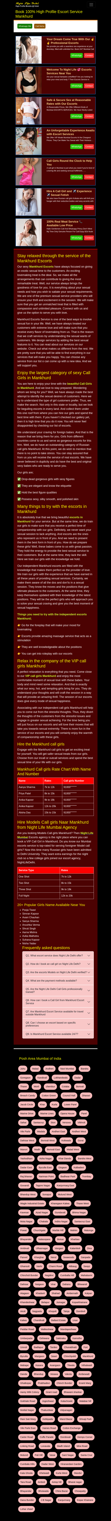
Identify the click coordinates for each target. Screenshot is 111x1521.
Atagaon (52, 1254)
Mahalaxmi (44, 1246)
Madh (46, 1133)
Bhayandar (43, 1415)
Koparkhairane (27, 1270)
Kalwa (37, 1278)
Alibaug (23, 1238)
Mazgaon (77, 1302)
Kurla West (25, 1407)
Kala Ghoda (68, 1399)
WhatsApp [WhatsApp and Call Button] (77, 55)
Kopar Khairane (27, 1431)
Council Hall (44, 1092)
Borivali (61, 1084)
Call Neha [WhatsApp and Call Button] (39, 26)
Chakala (75, 1189)
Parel (41, 1108)
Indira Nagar (26, 1197)
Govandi (24, 1165)
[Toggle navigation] (91, 5)
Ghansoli (55, 1229)
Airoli (42, 1270)
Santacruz (66, 1108)
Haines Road (46, 1367)
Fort (52, 1302)
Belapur (72, 1262)
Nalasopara (85, 1205)
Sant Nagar (36, 1391)
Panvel (49, 1221)
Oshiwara (24, 1294)
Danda (51, 1318)
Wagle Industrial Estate (64, 1173)
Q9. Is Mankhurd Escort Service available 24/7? (52, 1034)
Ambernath (25, 1262)
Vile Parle (51, 1117)
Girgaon (58, 1149)
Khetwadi (84, 1399)
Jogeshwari (67, 1342)
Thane (84, 1076)
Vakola (23, 1326)
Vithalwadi (37, 1318)
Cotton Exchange (67, 1367)
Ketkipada (45, 1359)
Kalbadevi (73, 1149)
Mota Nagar (60, 1189)
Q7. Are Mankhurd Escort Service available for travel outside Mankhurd (55, 1013)
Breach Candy (78, 1084)
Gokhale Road (49, 1342)
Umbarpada (82, 1286)
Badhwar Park (63, 1157)
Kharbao (36, 1213)
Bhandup (65, 1318)
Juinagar (86, 1262)
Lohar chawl (47, 1431)
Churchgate (76, 1197)
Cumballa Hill (26, 1246)
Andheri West (26, 1125)
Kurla (22, 1100)
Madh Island (40, 1383)
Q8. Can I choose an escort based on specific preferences (51, 1024)
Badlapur (81, 1294)
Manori (34, 1133)
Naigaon (73, 1246)
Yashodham (25, 1141)
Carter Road (87, 1367)
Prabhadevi (70, 1326)
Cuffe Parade (26, 1375)
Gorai (22, 1133)
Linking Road (80, 1375)
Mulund (72, 1383)
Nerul (75, 1221)
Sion (79, 1108)
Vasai (22, 1391)
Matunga (53, 1205)
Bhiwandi (37, 1254)
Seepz (36, 1238)
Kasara (70, 1310)
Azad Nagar (80, 1181)
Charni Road (83, 1229)
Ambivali (50, 1213)
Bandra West (78, 1141)
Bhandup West (82, 1165)
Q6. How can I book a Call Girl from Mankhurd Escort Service (55, 1001)
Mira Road (57, 1383)
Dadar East (25, 1149)
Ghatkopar (53, 1326)
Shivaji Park (79, 1359)
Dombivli (24, 1278)
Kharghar (62, 1221)
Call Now (20, 1502)
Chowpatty (25, 1423)
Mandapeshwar (63, 1286)
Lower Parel (36, 1100)
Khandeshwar (55, 1262)
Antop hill (82, 1407)
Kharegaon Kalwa (28, 1181)
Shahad (80, 1254)
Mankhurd (42, 1310)
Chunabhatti (38, 1302)
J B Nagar (59, 1423)
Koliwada (81, 1125)
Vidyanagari (79, 1350)
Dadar (72, 1076)
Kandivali (39, 1076)
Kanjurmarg (76, 1423)
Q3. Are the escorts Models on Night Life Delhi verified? (56, 972)
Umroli (68, 1294)
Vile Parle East (27, 1367)
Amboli (68, 1407)
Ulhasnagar (66, 1213)
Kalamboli (24, 1221)
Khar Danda (60, 1141)
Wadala (65, 1117)
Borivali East (61, 1133)
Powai (61, 1197)
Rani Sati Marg (27, 1359)
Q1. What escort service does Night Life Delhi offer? (54, 955)
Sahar (52, 1108)
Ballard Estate (69, 1278)
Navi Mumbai (62, 1068)
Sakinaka (39, 1294)
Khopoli (69, 1270)
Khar (90, 1092)
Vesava (79, 1318)
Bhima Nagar (42, 1189)
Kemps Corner (61, 1375)
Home (55, 1490)
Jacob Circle (76, 1092)
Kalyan (39, 1262)
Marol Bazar (61, 1359)
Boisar (23, 1213)
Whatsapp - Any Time (27, 1506)
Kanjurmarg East (61, 1165)
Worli (22, 1084)
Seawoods (25, 1229)
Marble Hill (25, 1205)
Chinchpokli (25, 1310)
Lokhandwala (56, 1076)
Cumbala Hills (71, 1391)
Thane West (48, 1181)
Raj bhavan (25, 1157)
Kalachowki (84, 1342)
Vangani (81, 1213)
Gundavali (24, 1189)
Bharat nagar (26, 1415)
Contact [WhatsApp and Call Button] (89, 55)
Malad (33, 1068)
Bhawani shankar (28, 1342)
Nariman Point (43, 1157)
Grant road (86, 1334)
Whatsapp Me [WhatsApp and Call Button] (25, 26)
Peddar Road (26, 1286)
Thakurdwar (61, 1350)
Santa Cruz (53, 1391)
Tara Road (54, 1407)
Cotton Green (26, 1092)
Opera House (26, 1108)
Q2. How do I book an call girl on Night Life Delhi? (53, 964)
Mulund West (40, 1173)
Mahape (57, 1310)
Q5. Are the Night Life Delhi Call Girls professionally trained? (54, 990)
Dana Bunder (42, 1423)
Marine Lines (73, 1100)
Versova (24, 1117)
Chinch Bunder (27, 1334)
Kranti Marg (45, 1334)
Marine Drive (54, 1100)
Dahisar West (45, 1125)
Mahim (39, 1205)
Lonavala (24, 1383)
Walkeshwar (44, 1286)
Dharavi (60, 1092)
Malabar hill (25, 1350)
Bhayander (68, 1205)
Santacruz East (45, 1197)
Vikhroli (37, 1117)
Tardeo (23, 1302)
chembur (35, 1084)
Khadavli (66, 1254)
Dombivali (43, 1375)
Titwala (23, 1318)
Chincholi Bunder (53, 1238)
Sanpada (40, 1229)
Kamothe (54, 1294)
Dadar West (25, 1399)
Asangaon (84, 1310)
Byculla (63, 1302)
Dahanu (23, 1254)
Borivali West (64, 1125)
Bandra (78, 1068)
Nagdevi (72, 1238)
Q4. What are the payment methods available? (51, 980)
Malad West (79, 1133)
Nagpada (55, 1270)
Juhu (22, 1068)
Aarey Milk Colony (66, 1334)
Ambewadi (37, 1326)
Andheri (46, 1068)
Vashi (67, 1229)
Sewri (90, 1302)
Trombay (80, 1157)
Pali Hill (85, 1383)
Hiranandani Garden (47, 1399)
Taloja (82, 1270)
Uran (84, 1278)
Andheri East (81, 1117)
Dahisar (59, 1246)
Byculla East (43, 1149)
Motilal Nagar (43, 1350)
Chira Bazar (76, 1415)
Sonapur (24, 1173)
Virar (85, 1246)
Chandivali (51, 1278)
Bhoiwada (59, 1415)
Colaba (48, 1084)
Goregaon (24, 1076)
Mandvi (39, 1407)
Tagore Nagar (40, 1165)
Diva (37, 1221)
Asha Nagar (43, 1141)
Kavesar (64, 1181)
